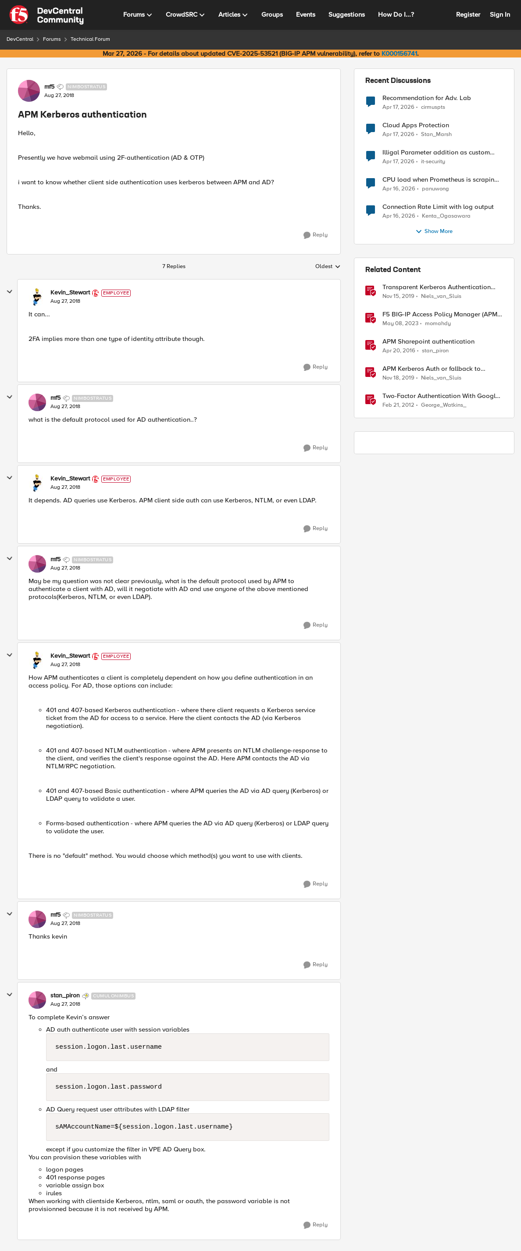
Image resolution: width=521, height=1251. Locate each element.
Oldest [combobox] (328, 266)
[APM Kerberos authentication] (65, 301)
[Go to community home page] (46, 14)
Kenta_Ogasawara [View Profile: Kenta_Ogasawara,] (446, 216)
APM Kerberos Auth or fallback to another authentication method (431, 369)
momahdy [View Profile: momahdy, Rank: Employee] (438, 323)
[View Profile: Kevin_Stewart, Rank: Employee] (37, 297)
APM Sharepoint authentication (428, 341)
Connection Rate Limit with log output (438, 207)
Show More (434, 231)
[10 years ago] (398, 351)
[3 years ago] (400, 323)
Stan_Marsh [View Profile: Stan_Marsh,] (436, 134)
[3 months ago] (398, 107)
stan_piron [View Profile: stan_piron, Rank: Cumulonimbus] (65, 995)
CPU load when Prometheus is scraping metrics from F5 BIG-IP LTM (440, 179)
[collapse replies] (9, 292)
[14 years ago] (398, 405)
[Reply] (315, 235)
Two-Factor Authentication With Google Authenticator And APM (440, 396)
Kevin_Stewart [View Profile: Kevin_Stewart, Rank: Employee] (70, 292)
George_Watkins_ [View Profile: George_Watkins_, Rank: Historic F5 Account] (443, 405)
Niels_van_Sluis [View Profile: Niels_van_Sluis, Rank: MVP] (441, 296)
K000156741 (399, 53)
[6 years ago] (398, 296)
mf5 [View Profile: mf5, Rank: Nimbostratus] (49, 86)
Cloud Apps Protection (415, 125)
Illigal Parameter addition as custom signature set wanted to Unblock (436, 152)
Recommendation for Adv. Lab (426, 98)
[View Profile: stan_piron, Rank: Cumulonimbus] (37, 1000)
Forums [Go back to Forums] (52, 39)
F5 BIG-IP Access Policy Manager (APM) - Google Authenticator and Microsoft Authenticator (442, 314)
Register (468, 14)
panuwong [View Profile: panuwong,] (435, 189)
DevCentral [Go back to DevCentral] (20, 39)
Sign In (500, 14)
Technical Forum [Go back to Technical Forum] (90, 39)
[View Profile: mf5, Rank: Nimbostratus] (29, 91)
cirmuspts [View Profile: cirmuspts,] (433, 107)
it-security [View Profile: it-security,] (433, 161)
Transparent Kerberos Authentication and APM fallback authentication (436, 287)
